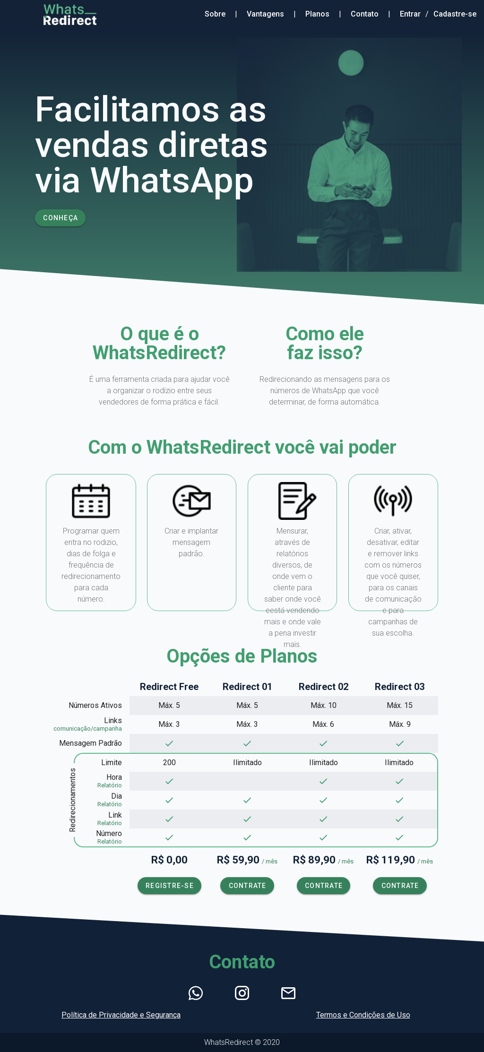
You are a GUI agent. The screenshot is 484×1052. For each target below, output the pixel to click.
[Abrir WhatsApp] (195, 993)
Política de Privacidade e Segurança (121, 1014)
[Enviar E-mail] (288, 993)
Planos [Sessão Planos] (317, 13)
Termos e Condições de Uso (363, 1014)
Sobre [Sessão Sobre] (215, 13)
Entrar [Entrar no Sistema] (410, 13)
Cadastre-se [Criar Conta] (454, 13)
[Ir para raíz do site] (54, 14)
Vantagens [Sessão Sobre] (265, 13)
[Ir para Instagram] (242, 993)
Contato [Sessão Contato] (365, 13)
